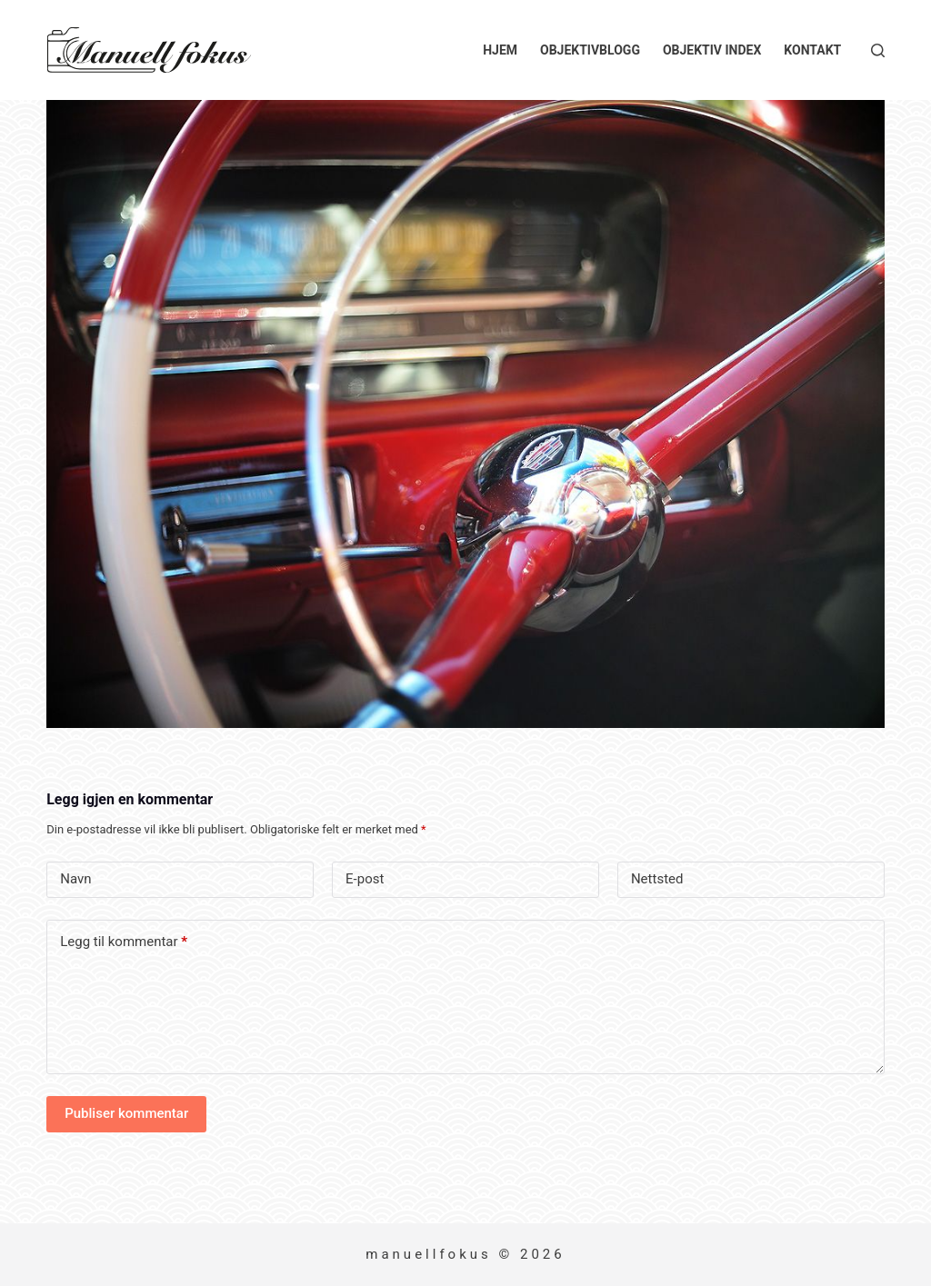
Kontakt (812, 50)
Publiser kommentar (126, 1113)
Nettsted (657, 879)
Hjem (500, 50)
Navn (75, 879)
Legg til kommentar (123, 942)
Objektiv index (712, 50)
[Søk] (878, 50)
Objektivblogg (590, 50)
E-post (364, 879)
